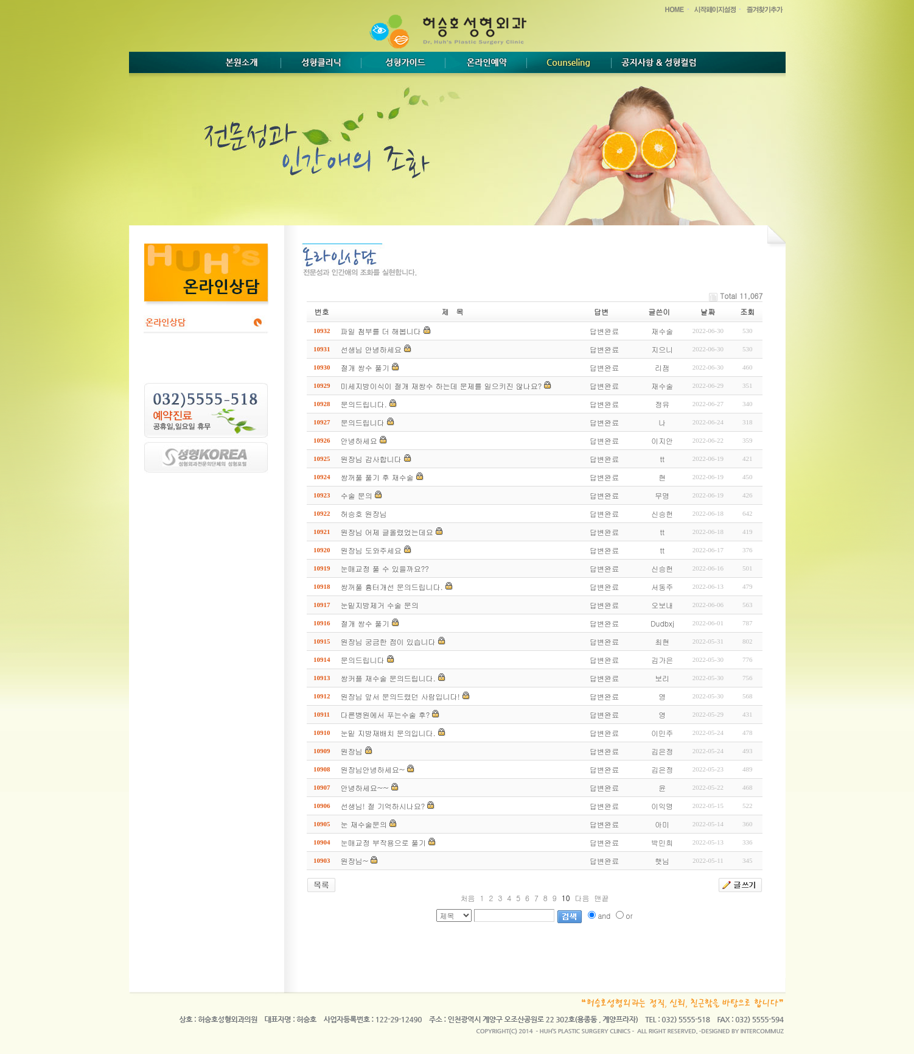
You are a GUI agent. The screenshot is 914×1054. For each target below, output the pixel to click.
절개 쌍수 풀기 (365, 367)
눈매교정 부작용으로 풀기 (383, 842)
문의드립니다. (364, 404)
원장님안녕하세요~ (373, 769)
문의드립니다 (363, 422)
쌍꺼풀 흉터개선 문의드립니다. (392, 586)
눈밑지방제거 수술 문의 (380, 605)
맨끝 (601, 898)
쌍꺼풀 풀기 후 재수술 (377, 477)
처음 (468, 898)
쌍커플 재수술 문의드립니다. (388, 678)
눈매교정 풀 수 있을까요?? (385, 568)
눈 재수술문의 (364, 824)
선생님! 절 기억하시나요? (383, 806)
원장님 (352, 751)
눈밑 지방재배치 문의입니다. (388, 733)
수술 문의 (356, 495)
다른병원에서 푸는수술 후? (385, 714)
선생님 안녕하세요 (371, 349)
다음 (581, 898)
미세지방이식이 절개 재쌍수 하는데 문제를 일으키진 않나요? (441, 386)
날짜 (707, 311)
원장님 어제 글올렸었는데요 (387, 532)
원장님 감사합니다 (371, 459)
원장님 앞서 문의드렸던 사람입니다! (400, 696)
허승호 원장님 (364, 513)
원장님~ (355, 860)
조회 (747, 311)
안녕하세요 (359, 440)
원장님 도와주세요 (371, 550)
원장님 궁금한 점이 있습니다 (388, 641)
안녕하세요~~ (365, 787)
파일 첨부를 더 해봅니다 (381, 331)
